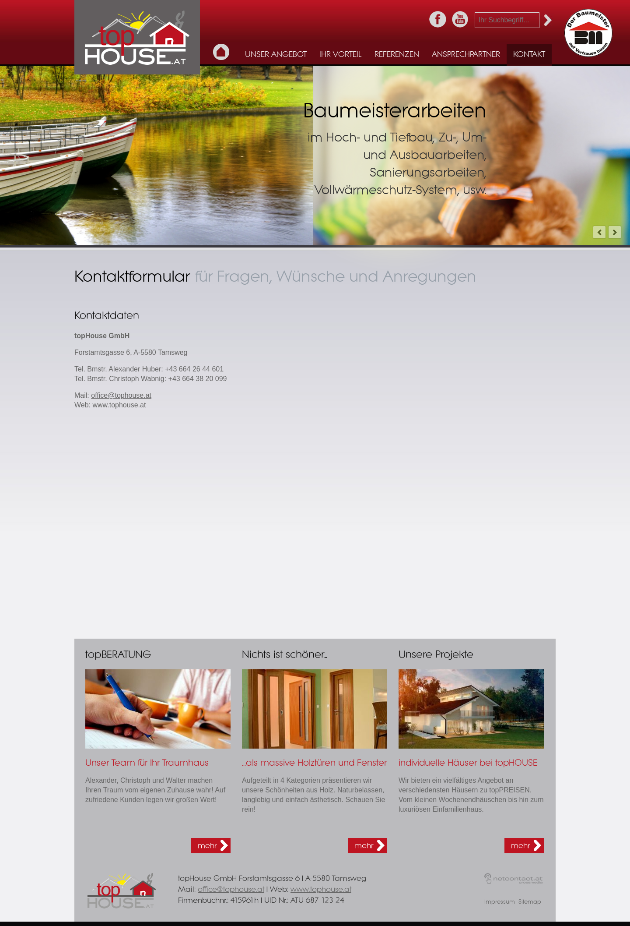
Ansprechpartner (466, 55)
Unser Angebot (276, 55)
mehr (207, 845)
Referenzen (396, 55)
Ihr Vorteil (340, 55)
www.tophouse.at (119, 405)
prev (599, 232)
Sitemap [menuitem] (529, 902)
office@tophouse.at (121, 395)
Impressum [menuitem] (499, 902)
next (614, 232)
